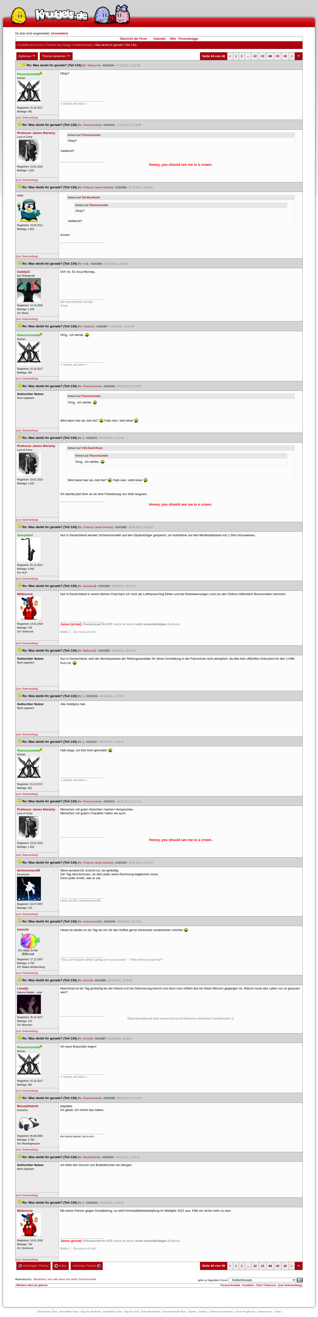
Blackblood (39, 1279)
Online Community (221, 1311)
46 (285, 56)
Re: (80, 437)
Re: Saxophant (86, 586)
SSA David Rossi (92, 447)
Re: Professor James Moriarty (95, 187)
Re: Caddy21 (85, 326)
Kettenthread (83, 45)
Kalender (160, 38)
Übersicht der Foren (133, 38)
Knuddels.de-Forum (30, 45)
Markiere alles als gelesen (32, 1285)
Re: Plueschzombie (89, 124)
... (248, 56)
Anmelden (59, 33)
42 (255, 56)
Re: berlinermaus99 (89, 921)
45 (277, 56)
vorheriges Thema (33, 1265)
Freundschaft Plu (174, 1311)
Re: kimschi (85, 980)
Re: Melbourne (91, 65)
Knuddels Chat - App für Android (80, 1311)
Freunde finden (150, 1311)
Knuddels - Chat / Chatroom (259, 1285)
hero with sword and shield (62, 1279)
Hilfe (173, 38)
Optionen (27, 56)
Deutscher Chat (47, 1311)
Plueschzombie (91, 135)
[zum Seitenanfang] (27, 117)
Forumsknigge (188, 38)
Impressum (265, 1311)
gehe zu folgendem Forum (213, 1280)
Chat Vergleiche (246, 1311)
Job (278, 1311)
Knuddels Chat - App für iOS (121, 1311)
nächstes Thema (87, 1265)
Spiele (192, 1311)
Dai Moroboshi (91, 197)
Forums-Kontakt (230, 1285)
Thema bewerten (56, 56)
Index (61, 1265)
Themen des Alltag (58, 45)
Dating (203, 1311)
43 (262, 56)
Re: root (83, 263)
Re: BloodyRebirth (88, 1157)
